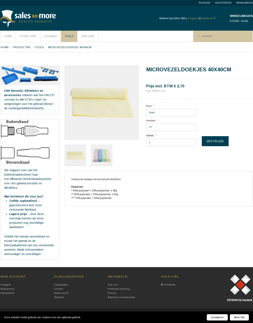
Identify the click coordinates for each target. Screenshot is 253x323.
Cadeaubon (61, 284)
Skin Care (88, 36)
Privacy (112, 293)
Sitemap (59, 297)
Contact (58, 289)
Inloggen (204, 3)
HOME (8, 36)
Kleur (149, 106)
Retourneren (61, 293)
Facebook (168, 285)
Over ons (113, 284)
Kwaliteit (150, 120)
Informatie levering (119, 289)
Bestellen (215, 141)
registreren (207, 18)
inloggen (193, 18)
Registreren (223, 3)
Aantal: (150, 135)
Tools (69, 36)
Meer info (239, 317)
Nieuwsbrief (7, 293)
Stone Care (28, 36)
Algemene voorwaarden (121, 297)
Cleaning (50, 36)
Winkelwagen (244, 3)
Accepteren (217, 317)
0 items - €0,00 (239, 21)
